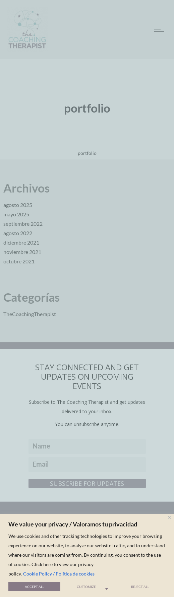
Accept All (34, 587)
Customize (86, 587)
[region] (87, 555)
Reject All (140, 587)
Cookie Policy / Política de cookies (59, 574)
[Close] (169, 517)
